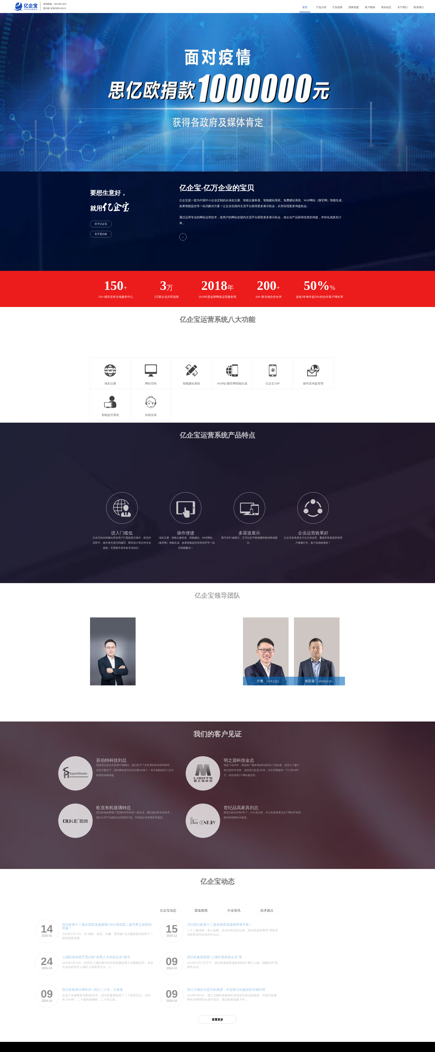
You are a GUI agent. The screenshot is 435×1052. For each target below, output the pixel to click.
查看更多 (217, 1019)
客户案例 (370, 7)
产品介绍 (321, 7)
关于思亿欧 (101, 234)
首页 (304, 7)
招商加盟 (354, 7)
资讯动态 (386, 7)
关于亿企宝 (101, 224)
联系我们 (419, 7)
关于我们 (402, 7)
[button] (217, 168)
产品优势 (337, 7)
